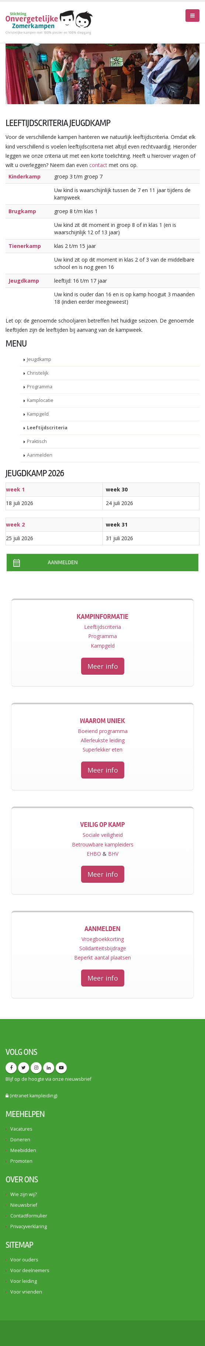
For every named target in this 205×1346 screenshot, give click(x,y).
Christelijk (37, 373)
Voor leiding (23, 1281)
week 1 (15, 489)
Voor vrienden (26, 1292)
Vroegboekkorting (102, 939)
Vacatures (21, 1129)
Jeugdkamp (39, 359)
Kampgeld (38, 414)
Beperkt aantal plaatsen (102, 957)
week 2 (15, 524)
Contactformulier (28, 1216)
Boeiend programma (103, 731)
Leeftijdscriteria (47, 428)
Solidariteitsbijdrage (102, 948)
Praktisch (37, 441)
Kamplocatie (40, 400)
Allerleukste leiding (103, 740)
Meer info (102, 666)
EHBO (94, 853)
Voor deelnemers (29, 1270)
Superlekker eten (102, 749)
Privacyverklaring (28, 1226)
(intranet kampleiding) (31, 1096)
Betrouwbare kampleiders (102, 844)
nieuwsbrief (78, 1079)
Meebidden (23, 1150)
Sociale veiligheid (103, 834)
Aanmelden (39, 455)
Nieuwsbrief (23, 1205)
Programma (39, 387)
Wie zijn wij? (23, 1194)
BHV (113, 853)
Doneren (20, 1140)
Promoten (21, 1161)
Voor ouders (24, 1260)
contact (98, 164)
